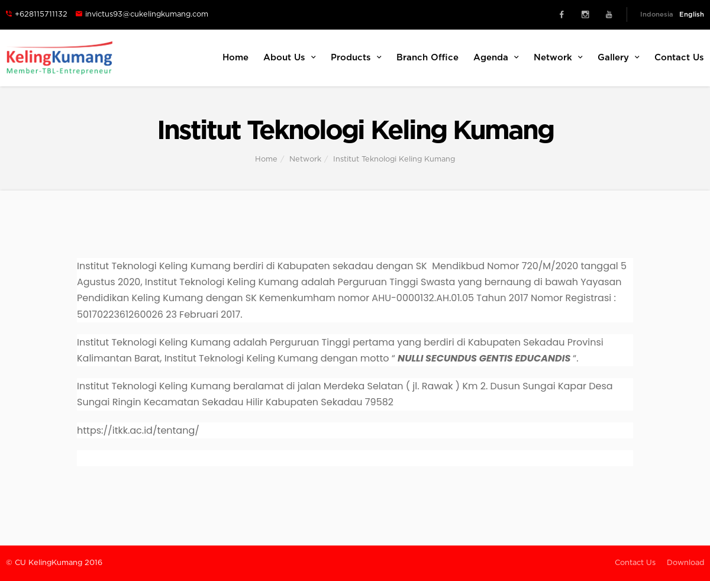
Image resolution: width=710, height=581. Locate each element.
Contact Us (679, 57)
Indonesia (656, 14)
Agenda (496, 57)
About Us (289, 57)
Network (558, 57)
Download (685, 563)
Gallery (619, 57)
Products (356, 57)
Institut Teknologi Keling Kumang (394, 159)
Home (235, 57)
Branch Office (427, 57)
